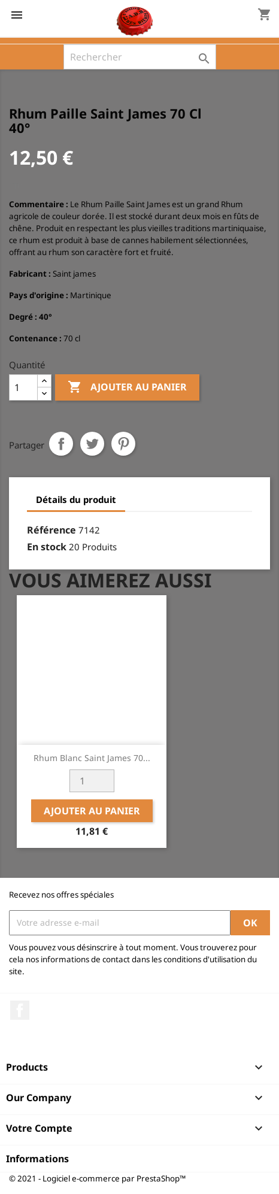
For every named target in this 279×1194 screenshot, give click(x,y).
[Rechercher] (139, 56)
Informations (37, 1158)
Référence (51, 530)
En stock (46, 547)
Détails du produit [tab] (76, 499)
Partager (61, 444)
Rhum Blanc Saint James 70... (92, 757)
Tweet (92, 444)
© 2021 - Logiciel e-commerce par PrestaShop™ (97, 1178)
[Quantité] (23, 387)
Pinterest (123, 444)
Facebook (19, 1010)
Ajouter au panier (127, 387)
